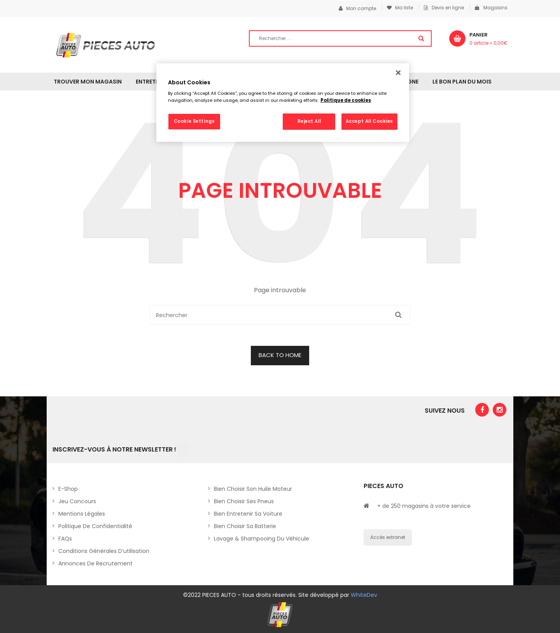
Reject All (309, 121)
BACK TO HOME (280, 355)
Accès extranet (387, 537)
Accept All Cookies (369, 121)
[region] (282, 102)
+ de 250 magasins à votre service (424, 506)
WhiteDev (364, 595)
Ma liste (400, 7)
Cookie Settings (194, 121)
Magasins (491, 7)
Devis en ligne (444, 7)
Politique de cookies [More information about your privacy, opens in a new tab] (345, 100)
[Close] (398, 72)
